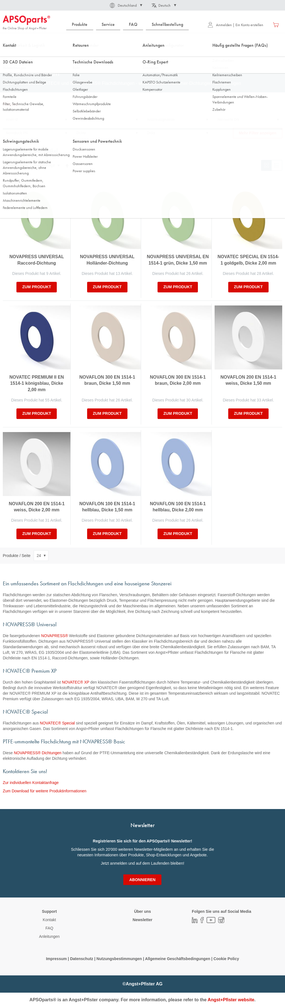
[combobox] (142, 41)
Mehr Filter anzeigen (257, 133)
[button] (125, 5)
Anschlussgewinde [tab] (161, 120)
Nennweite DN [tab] (228, 120)
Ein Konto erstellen (249, 24)
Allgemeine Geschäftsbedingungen (178, 958)
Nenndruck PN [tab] (17, 133)
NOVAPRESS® (54, 635)
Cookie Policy (226, 958)
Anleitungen (49, 936)
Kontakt (49, 920)
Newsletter (143, 920)
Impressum (56, 958)
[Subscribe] (142, 879)
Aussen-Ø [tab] (84, 120)
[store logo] (26, 23)
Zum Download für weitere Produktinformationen (44, 791)
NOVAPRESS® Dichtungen (38, 753)
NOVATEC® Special (57, 723)
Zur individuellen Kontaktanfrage (31, 782)
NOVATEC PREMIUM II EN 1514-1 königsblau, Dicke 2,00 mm (36, 383)
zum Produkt (36, 287)
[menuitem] (79, 24)
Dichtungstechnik (38, 55)
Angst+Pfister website (231, 999)
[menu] (129, 24)
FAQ (49, 928)
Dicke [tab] (151, 133)
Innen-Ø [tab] (12, 120)
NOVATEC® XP (75, 682)
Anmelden (220, 25)
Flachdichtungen (71, 55)
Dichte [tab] (81, 133)
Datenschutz (81, 958)
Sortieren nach (15, 165)
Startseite (10, 55)
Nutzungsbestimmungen (120, 958)
